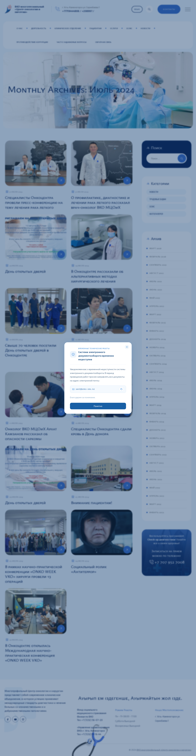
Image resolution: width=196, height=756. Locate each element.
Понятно (98, 406)
